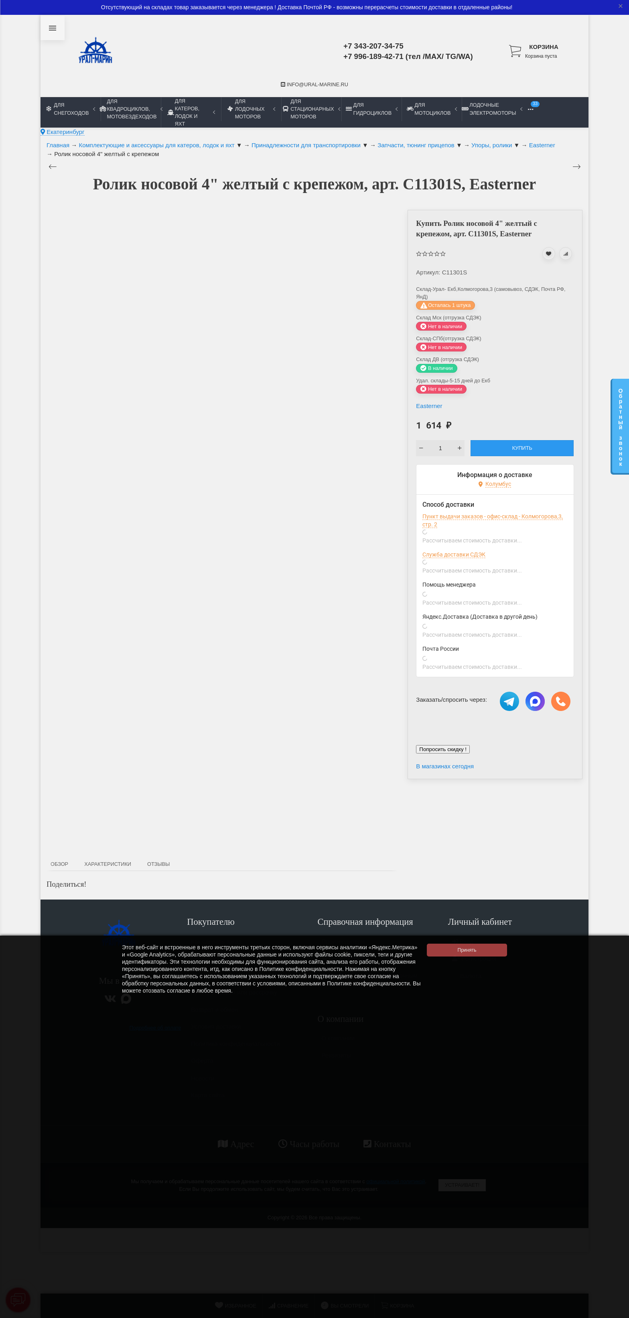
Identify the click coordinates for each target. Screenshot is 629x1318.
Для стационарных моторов (311, 109)
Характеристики (107, 864)
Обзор (59, 864)
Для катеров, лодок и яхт (191, 112)
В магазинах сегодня (445, 766)
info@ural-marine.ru (314, 84)
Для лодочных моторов (251, 109)
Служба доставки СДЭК (453, 554)
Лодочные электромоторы (492, 109)
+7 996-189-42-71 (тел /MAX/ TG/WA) (408, 56)
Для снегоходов (71, 109)
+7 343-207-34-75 (373, 46)
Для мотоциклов (432, 109)
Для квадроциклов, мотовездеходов (131, 109)
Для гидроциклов (372, 109)
